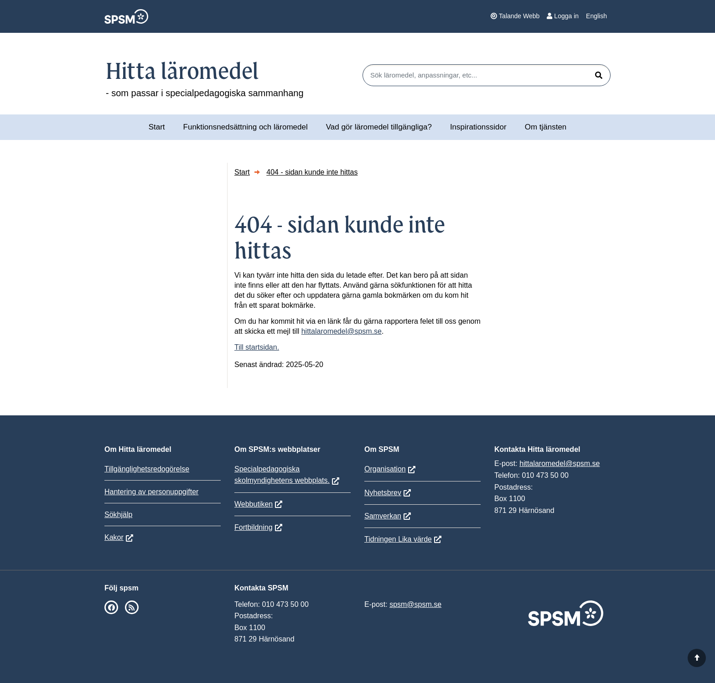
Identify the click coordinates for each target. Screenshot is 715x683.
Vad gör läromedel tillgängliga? (379, 127)
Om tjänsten (546, 127)
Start (157, 127)
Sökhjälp (118, 514)
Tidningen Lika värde (398, 539)
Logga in (563, 16)
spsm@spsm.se (415, 604)
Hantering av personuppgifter (151, 492)
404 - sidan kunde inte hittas (312, 172)
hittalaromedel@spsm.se (341, 331)
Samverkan (382, 516)
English (596, 16)
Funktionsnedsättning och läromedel (245, 127)
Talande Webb (515, 16)
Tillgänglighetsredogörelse (146, 469)
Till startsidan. (256, 347)
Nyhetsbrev (382, 493)
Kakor (114, 537)
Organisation (385, 469)
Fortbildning (253, 527)
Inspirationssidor (478, 127)
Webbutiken (253, 504)
